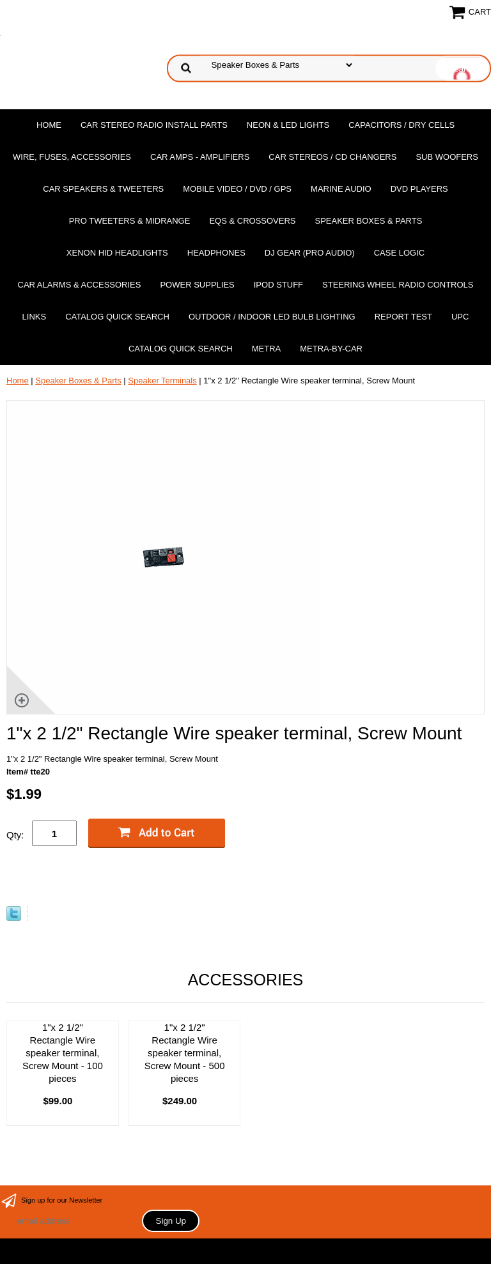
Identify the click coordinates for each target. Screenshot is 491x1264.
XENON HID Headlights (117, 253)
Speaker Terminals (162, 380)
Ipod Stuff (278, 284)
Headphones (216, 253)
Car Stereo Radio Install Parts (154, 125)
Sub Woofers (447, 157)
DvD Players (419, 189)
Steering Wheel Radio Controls (397, 284)
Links (34, 316)
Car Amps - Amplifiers (199, 157)
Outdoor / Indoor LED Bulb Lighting (272, 316)
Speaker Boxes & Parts (368, 221)
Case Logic (399, 253)
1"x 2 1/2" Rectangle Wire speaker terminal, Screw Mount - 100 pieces (62, 1053)
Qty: (15, 834)
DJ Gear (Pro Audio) (310, 253)
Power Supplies (197, 284)
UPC (460, 316)
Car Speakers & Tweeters (103, 189)
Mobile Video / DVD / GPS (237, 189)
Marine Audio (341, 189)
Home (48, 125)
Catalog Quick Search (117, 316)
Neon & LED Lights (288, 125)
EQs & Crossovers (252, 221)
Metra (266, 348)
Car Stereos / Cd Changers (332, 157)
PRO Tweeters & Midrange (130, 221)
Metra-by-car (331, 348)
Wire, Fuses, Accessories (72, 157)
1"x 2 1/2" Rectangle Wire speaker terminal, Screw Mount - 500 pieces (184, 1053)
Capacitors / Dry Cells (401, 125)
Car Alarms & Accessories (79, 284)
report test (403, 316)
